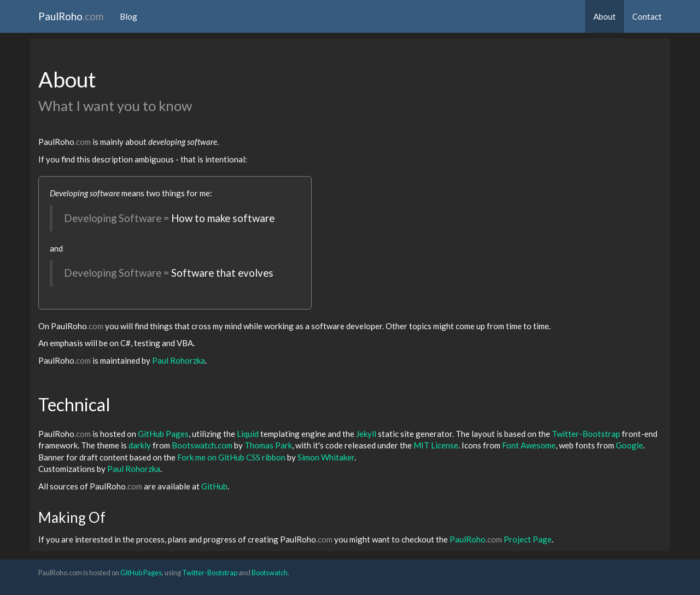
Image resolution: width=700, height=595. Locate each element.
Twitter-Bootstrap (586, 434)
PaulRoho (70, 16)
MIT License (435, 445)
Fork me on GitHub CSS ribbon (231, 457)
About (604, 16)
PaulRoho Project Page (501, 539)
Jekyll (366, 434)
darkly (140, 445)
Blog (128, 16)
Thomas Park (268, 445)
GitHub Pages (163, 434)
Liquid (248, 434)
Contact (647, 16)
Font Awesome (529, 445)
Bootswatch (270, 572)
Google (629, 445)
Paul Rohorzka (178, 360)
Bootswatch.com (202, 445)
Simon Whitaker (326, 457)
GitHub (214, 486)
